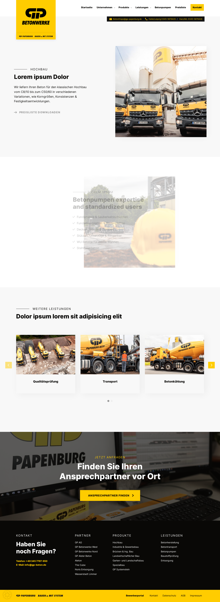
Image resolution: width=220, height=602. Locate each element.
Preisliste (180, 7)
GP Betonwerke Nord (86, 551)
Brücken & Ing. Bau (123, 551)
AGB (183, 595)
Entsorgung (167, 560)
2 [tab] (112, 401)
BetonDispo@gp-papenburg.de (125, 19)
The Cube (80, 565)
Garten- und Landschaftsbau (128, 560)
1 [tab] (108, 401)
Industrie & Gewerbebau (126, 546)
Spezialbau (119, 565)
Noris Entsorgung (84, 569)
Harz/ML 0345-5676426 (190, 19)
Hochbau (117, 542)
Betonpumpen (163, 7)
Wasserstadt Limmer (86, 574)
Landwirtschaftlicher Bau (126, 555)
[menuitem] (87, 7)
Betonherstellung (170, 542)
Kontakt (197, 7)
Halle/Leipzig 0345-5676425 (160, 19)
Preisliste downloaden (33, 112)
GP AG (78, 542)
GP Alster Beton (83, 555)
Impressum (196, 595)
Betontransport (169, 546)
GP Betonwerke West (86, 546)
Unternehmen (104, 7)
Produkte (124, 7)
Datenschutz (169, 595)
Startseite (86, 7)
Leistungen (142, 7)
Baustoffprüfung (170, 555)
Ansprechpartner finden (108, 495)
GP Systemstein (121, 569)
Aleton (78, 560)
